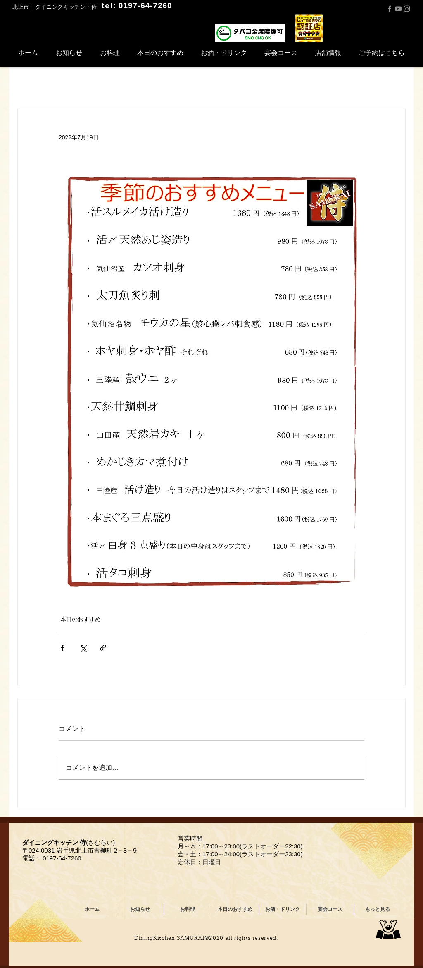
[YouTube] (398, 9)
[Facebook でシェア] (63, 648)
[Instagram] (407, 9)
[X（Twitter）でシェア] (83, 648)
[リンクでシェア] (103, 648)
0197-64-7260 (62, 858)
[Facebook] (389, 9)
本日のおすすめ (80, 619)
